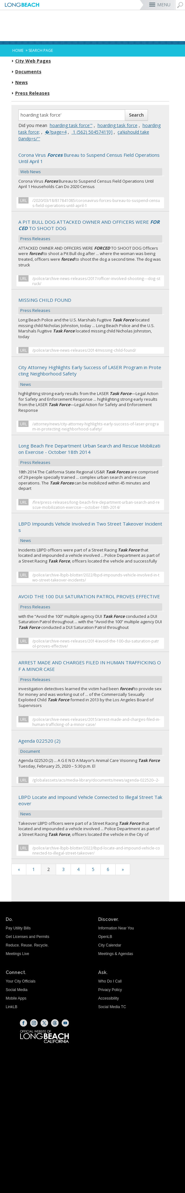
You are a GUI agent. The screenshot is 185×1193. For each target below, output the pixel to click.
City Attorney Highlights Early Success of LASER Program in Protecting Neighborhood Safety (90, 376)
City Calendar (109, 945)
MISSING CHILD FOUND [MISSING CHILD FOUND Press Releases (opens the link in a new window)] (90, 305)
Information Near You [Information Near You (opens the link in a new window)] (116, 928)
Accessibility (108, 998)
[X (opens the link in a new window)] (44, 1023)
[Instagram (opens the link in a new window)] (34, 1023)
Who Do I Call (110, 981)
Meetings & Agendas (115, 954)
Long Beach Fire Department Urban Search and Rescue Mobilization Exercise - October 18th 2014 (90, 454)
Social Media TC (112, 1007)
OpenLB (105, 936)
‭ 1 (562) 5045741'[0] (92, 132)
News (21, 82)
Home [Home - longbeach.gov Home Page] (17, 50)
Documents (28, 72)
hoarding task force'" (71, 125)
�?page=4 (56, 132)
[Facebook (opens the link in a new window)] (23, 1023)
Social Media (17, 990)
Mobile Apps (16, 998)
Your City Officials (20, 981)
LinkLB (11, 1007)
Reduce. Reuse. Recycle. (27, 945)
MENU (163, 5)
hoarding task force (117, 125)
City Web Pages (33, 61)
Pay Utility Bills (18, 928)
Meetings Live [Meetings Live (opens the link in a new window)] (17, 954)
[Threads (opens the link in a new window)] (55, 1023)
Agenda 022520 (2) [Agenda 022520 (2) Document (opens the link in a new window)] (90, 746)
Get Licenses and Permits (27, 936)
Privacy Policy (110, 990)
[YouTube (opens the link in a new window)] (65, 1023)
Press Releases (32, 93)
